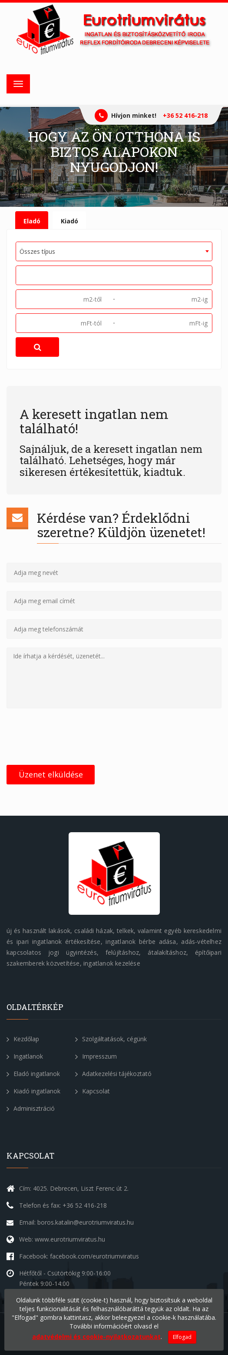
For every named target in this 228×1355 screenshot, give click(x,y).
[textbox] (21, 274)
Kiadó (69, 221)
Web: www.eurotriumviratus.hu (62, 1239)
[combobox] (114, 251)
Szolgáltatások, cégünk (111, 1039)
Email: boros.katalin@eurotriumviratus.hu (76, 1222)
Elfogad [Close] (182, 1337)
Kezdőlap (23, 1039)
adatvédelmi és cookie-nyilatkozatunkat (96, 1336)
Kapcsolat (92, 1091)
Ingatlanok (25, 1056)
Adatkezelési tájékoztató (113, 1073)
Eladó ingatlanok (33, 1073)
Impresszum (96, 1056)
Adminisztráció (31, 1108)
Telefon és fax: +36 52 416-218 (63, 1205)
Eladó (31, 221)
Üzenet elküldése (51, 774)
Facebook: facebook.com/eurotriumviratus (79, 1256)
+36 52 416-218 (185, 115)
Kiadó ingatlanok (33, 1091)
